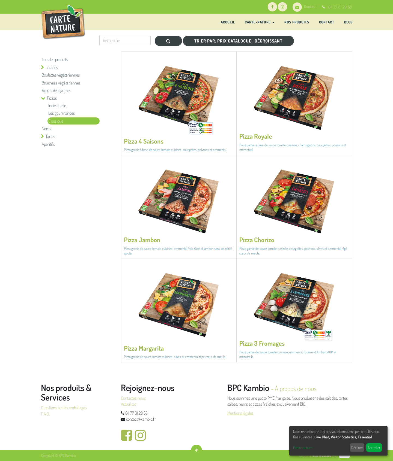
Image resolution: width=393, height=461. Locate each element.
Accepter (374, 447)
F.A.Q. (45, 414)
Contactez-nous (133, 398)
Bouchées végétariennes (61, 83)
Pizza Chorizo (256, 239)
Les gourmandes (61, 113)
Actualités (128, 404)
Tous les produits (55, 59)
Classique (55, 121)
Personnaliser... (303, 447)
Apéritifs (48, 144)
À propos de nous (296, 388)
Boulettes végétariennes (61, 75)
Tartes (50, 136)
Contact (305, 6)
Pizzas (52, 98)
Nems (46, 128)
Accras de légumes (56, 90)
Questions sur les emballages (64, 407)
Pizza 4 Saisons (143, 141)
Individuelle (57, 105)
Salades (52, 67)
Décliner (357, 447)
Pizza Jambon (142, 239)
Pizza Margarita (144, 348)
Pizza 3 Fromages (262, 343)
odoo (344, 455)
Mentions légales (240, 413)
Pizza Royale (255, 136)
